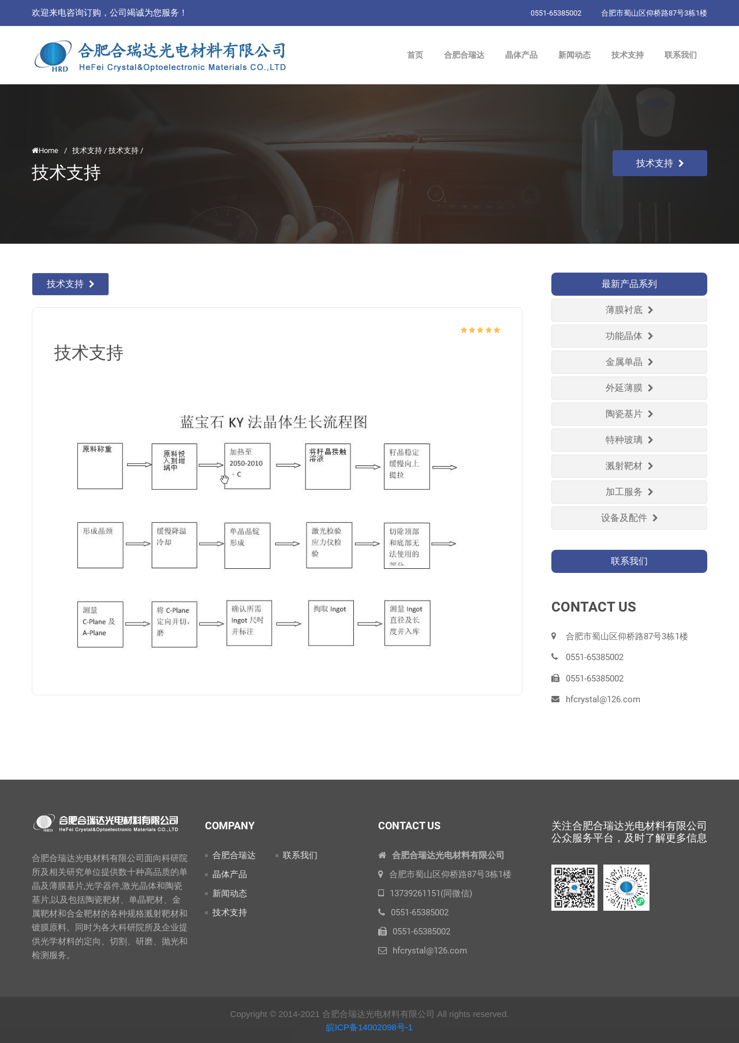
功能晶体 (630, 335)
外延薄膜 (630, 387)
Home (45, 150)
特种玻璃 (630, 439)
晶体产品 (229, 874)
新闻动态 (229, 893)
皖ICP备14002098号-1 (369, 1027)
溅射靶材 (630, 465)
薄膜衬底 (630, 309)
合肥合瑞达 (234, 855)
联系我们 (300, 855)
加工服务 (630, 491)
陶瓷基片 (630, 413)
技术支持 (660, 163)
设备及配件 (629, 517)
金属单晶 (630, 361)
